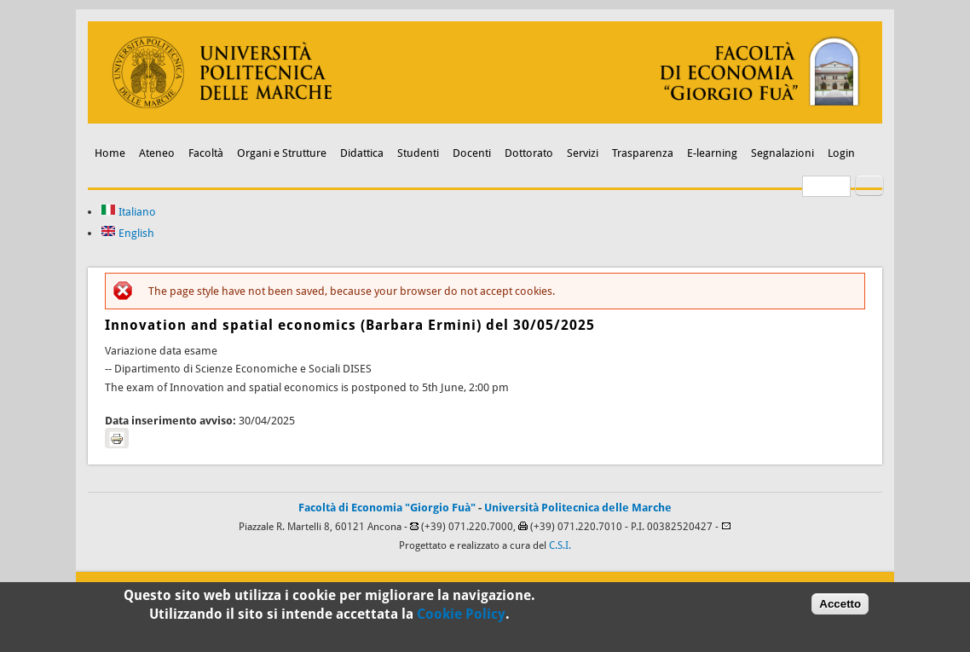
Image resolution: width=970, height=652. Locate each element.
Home (110, 153)
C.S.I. (560, 545)
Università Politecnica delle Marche (578, 507)
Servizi (582, 153)
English (127, 233)
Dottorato (529, 153)
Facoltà (205, 153)
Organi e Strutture (281, 153)
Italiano (128, 211)
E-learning (712, 153)
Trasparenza (642, 153)
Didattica (362, 153)
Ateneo (157, 153)
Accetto (840, 608)
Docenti (472, 153)
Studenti (418, 153)
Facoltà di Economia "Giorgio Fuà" (387, 507)
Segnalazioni (782, 153)
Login (841, 153)
